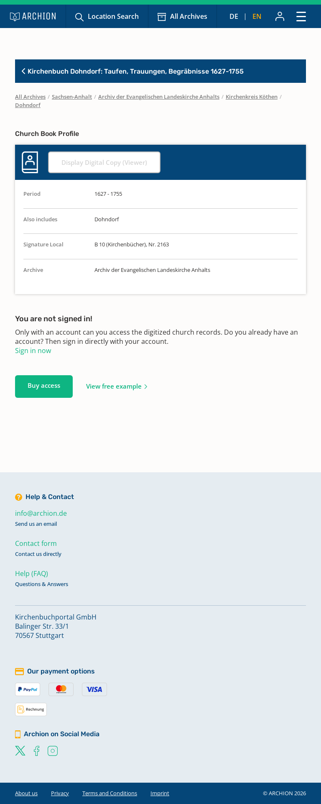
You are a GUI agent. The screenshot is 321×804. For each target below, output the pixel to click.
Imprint (159, 793)
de (233, 16)
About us (26, 793)
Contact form (36, 543)
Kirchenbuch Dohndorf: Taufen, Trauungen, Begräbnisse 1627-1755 (133, 71)
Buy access (44, 385)
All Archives (188, 16)
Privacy (60, 793)
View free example (114, 386)
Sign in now (33, 350)
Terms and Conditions (109, 793)
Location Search (113, 16)
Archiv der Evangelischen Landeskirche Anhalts (158, 96)
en (257, 16)
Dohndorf (28, 105)
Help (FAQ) (31, 573)
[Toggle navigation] (301, 16)
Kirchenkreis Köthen (252, 96)
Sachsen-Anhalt (72, 96)
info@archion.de (41, 513)
